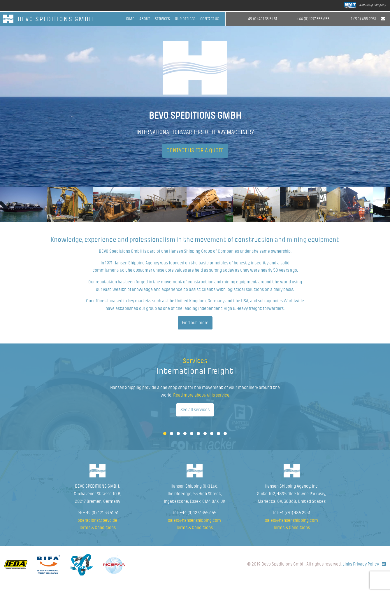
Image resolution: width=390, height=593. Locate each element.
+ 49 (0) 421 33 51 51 (261, 19)
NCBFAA (114, 574)
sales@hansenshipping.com (194, 529)
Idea (15, 574)
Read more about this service (201, 404)
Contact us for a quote (195, 151)
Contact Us (209, 19)
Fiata (81, 574)
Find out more (195, 332)
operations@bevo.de (97, 529)
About (144, 19)
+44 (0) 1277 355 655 (313, 19)
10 (225, 442)
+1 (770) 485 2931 (362, 19)
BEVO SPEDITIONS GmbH (55, 19)
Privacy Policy (366, 573)
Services (162, 19)
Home (129, 19)
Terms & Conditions (97, 537)
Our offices (185, 19)
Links (347, 573)
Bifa (48, 573)
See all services (195, 418)
